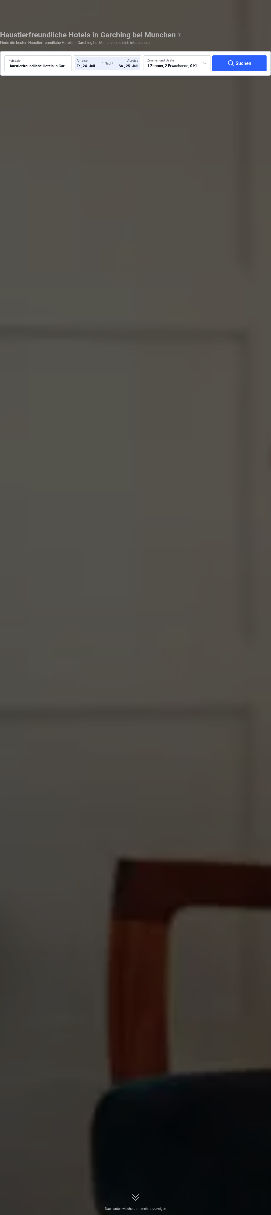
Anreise (82, 60)
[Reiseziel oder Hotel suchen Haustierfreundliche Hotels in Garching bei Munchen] (38, 63)
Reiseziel (14, 60)
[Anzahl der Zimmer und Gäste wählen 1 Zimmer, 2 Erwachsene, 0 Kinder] (176, 63)
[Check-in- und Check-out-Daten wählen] (90, 63)
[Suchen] (239, 63)
